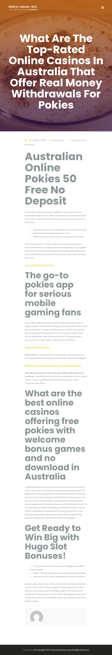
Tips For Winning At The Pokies (39, 265)
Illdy (31, 650)
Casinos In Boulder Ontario (37, 347)
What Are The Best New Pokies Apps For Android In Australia (53, 365)
